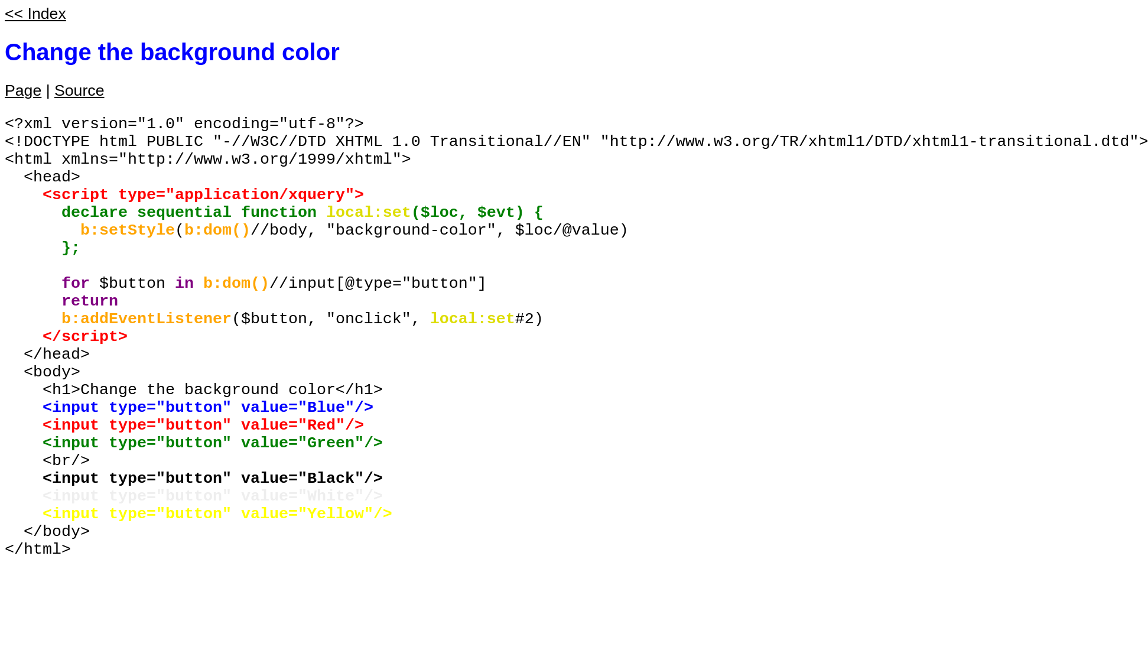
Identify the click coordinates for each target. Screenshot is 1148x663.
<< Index (35, 13)
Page (23, 90)
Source (79, 90)
